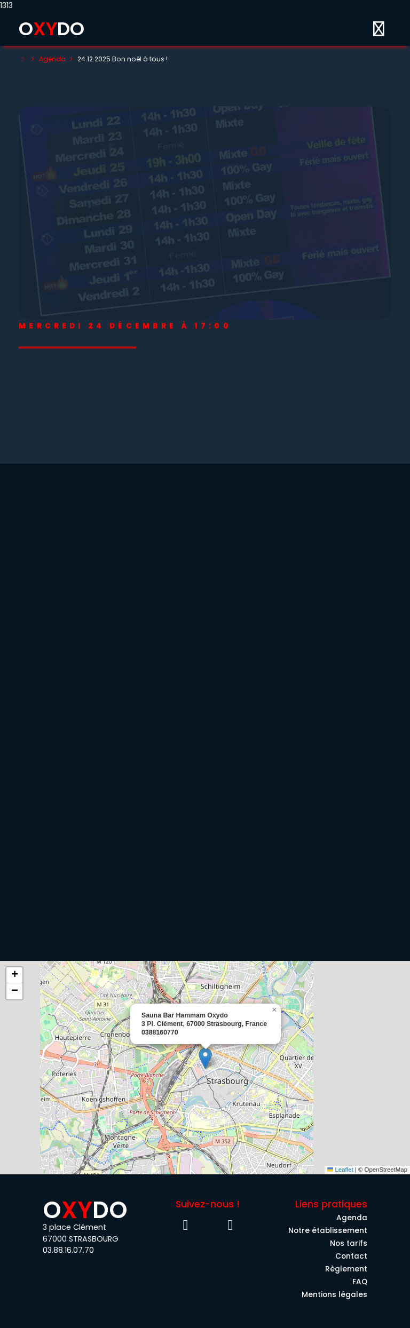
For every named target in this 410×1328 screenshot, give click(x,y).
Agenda (52, 58)
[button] (205, 1058)
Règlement (346, 1269)
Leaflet (340, 1169)
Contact (351, 1256)
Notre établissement (327, 1231)
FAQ (359, 1282)
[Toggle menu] (378, 28)
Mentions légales (334, 1295)
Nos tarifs (348, 1243)
